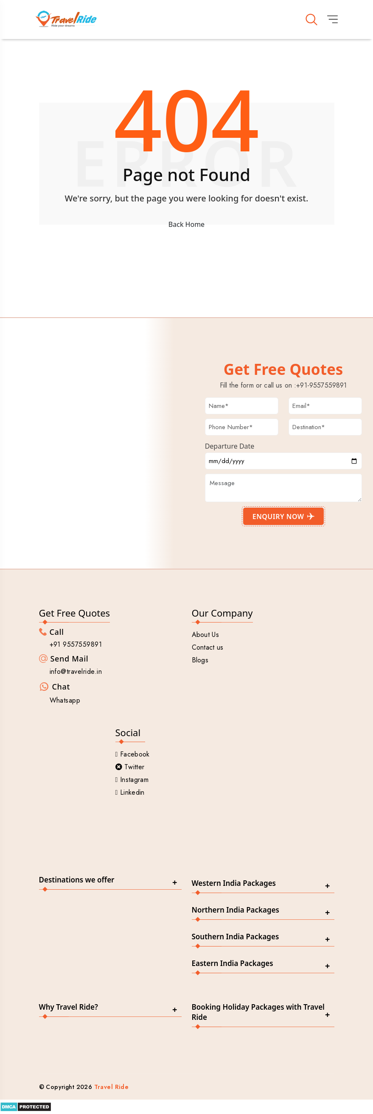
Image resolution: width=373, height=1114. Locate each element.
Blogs (200, 662)
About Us (205, 636)
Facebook (132, 756)
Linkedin (130, 794)
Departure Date (230, 447)
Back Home (186, 225)
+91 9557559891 (76, 646)
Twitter (130, 768)
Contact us (208, 649)
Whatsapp (65, 702)
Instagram (132, 781)
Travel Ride (111, 1088)
